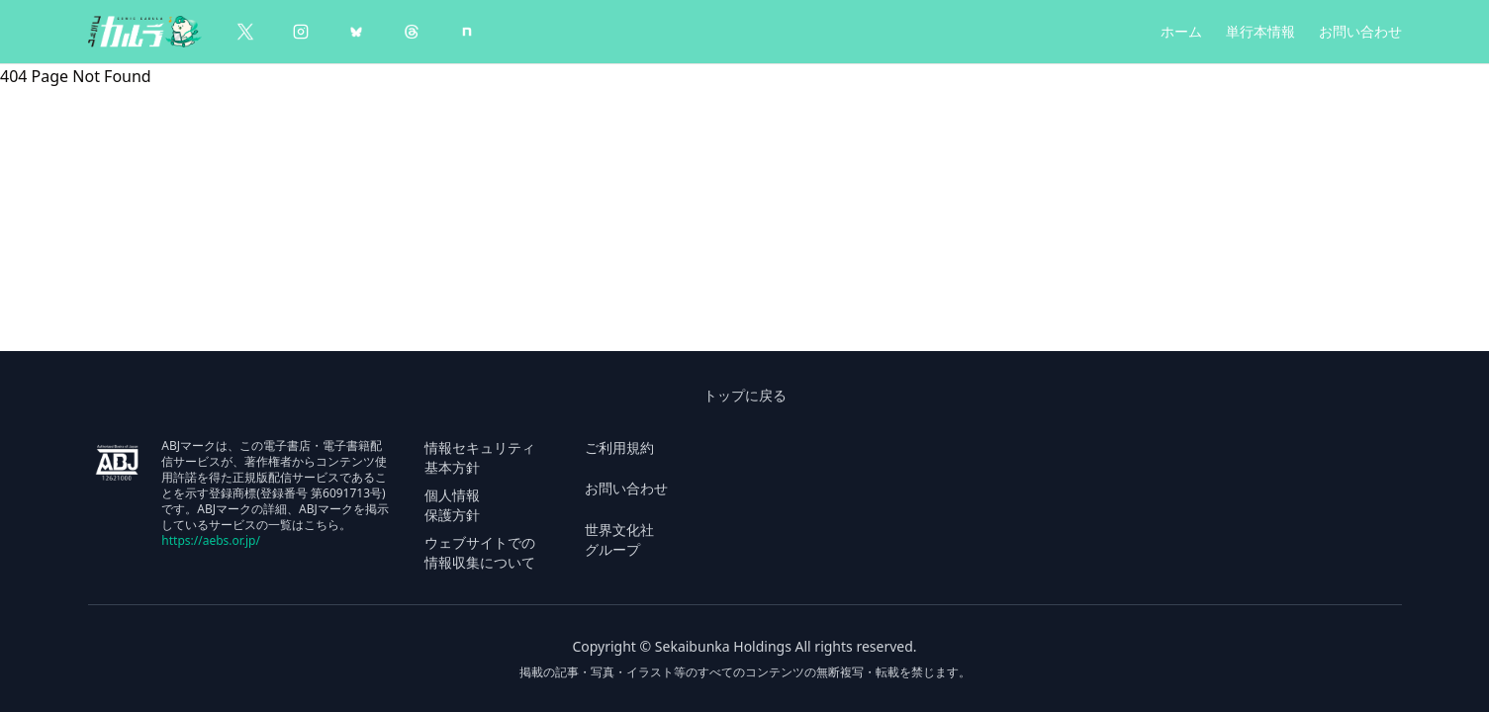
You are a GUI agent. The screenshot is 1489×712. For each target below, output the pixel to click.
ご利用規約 (619, 447)
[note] (467, 31)
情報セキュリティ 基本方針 (479, 457)
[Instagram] (301, 31)
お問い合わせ (1360, 31)
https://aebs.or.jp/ (210, 540)
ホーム (1181, 31)
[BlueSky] (356, 31)
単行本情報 (1260, 31)
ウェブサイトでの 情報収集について (479, 552)
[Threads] (411, 31)
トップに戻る (745, 395)
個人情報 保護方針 (452, 505)
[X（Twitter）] (245, 31)
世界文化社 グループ (619, 539)
